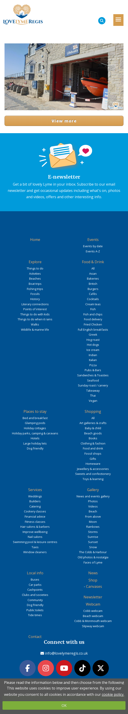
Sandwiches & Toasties (93, 375)
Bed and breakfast (35, 418)
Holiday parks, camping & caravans (35, 433)
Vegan (93, 401)
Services (35, 489)
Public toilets (35, 610)
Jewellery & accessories (93, 469)
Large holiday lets (35, 443)
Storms (93, 532)
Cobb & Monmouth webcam (93, 621)
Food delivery (93, 319)
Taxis (35, 547)
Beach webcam (93, 616)
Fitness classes (35, 522)
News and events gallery (93, 496)
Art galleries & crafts (93, 423)
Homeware (93, 464)
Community (35, 600)
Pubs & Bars (93, 370)
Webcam (93, 604)
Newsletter (93, 597)
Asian (93, 274)
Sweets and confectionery (93, 474)
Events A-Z (93, 251)
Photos (93, 501)
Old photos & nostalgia (93, 557)
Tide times (35, 615)
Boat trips (35, 284)
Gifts (93, 459)
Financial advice (35, 516)
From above (93, 516)
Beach (93, 511)
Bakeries (93, 278)
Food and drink (93, 448)
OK (64, 705)
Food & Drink (93, 261)
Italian (93, 360)
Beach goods (93, 433)
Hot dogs (93, 345)
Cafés (93, 294)
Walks (35, 324)
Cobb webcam (92, 611)
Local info (35, 572)
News (93, 572)
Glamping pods (35, 423)
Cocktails (93, 299)
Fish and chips (92, 314)
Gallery (93, 489)
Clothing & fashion (93, 443)
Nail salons (35, 537)
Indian (93, 355)
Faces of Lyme (93, 562)
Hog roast (93, 340)
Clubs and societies (35, 595)
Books (93, 438)
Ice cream (92, 350)
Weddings (35, 496)
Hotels (35, 438)
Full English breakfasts (93, 330)
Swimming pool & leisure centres (35, 542)
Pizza (93, 365)
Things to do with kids (35, 314)
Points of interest (35, 309)
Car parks (35, 585)
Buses (35, 579)
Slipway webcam (93, 626)
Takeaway (93, 390)
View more (64, 120)
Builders (35, 501)
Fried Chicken (93, 324)
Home (35, 239)
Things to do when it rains (35, 319)
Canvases (94, 586)
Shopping (93, 411)
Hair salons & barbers (35, 527)
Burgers (93, 289)
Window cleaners (35, 552)
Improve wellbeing (35, 532)
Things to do (35, 268)
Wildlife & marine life (35, 330)
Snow (93, 547)
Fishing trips (35, 289)
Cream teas (93, 304)
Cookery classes (35, 511)
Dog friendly (35, 448)
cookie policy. (113, 694)
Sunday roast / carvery (93, 385)
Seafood (93, 380)
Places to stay (35, 411)
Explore (35, 261)
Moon (93, 522)
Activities (35, 274)
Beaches (35, 278)
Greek (93, 334)
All (93, 268)
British (93, 284)
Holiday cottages (35, 428)
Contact (35, 636)
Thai (93, 395)
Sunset (93, 542)
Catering (35, 506)
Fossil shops (92, 453)
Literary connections (35, 304)
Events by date (93, 246)
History (35, 299)
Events (93, 239)
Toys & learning (93, 479)
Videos (93, 506)
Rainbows (93, 527)
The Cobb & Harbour (93, 552)
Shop (92, 580)
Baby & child (93, 428)
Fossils (35, 294)
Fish (93, 309)
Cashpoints (35, 590)
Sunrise (93, 537)
